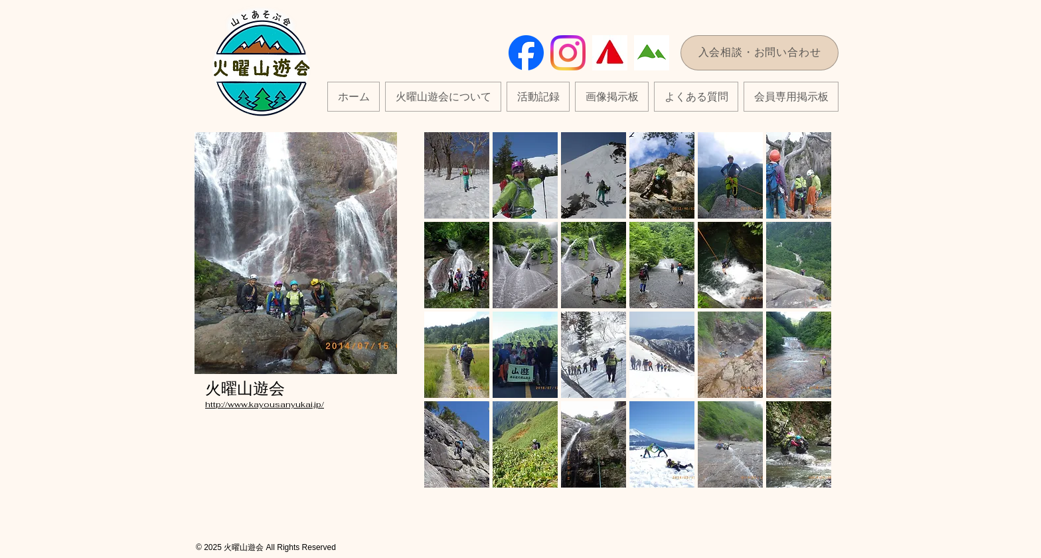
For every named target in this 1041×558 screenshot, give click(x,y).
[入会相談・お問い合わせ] (760, 52)
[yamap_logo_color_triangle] (609, 52)
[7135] (651, 52)
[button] (538, 97)
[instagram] (568, 52)
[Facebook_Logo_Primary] (526, 52)
